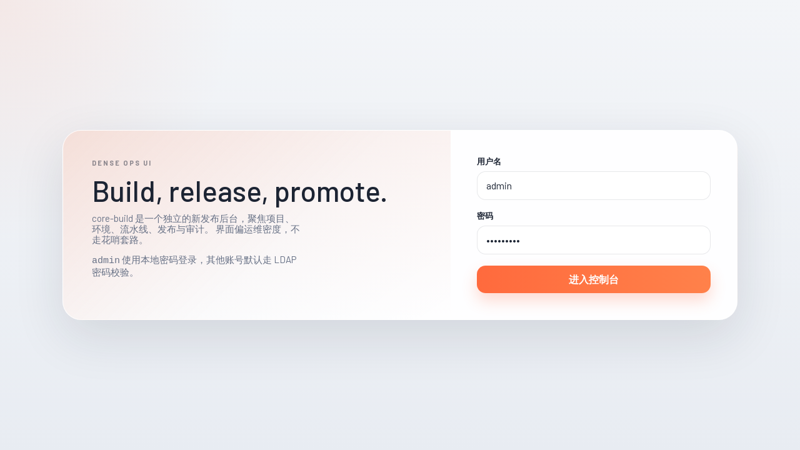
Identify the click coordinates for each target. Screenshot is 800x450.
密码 (485, 216)
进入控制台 (594, 279)
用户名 (489, 161)
